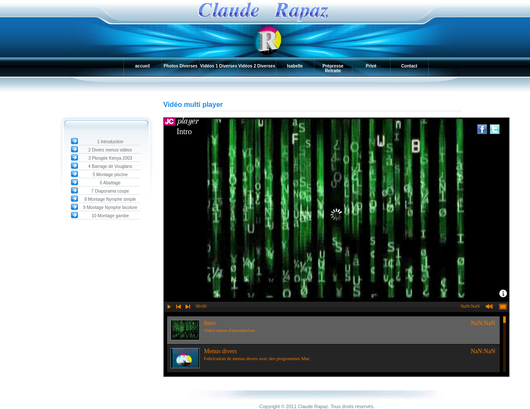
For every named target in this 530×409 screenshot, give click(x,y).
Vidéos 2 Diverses (256, 66)
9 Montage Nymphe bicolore (110, 207)
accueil (142, 66)
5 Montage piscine (110, 174)
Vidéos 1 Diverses (218, 66)
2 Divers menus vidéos (110, 150)
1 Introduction (110, 141)
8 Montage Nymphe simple (110, 199)
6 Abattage (110, 182)
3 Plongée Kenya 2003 (110, 158)
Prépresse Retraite (333, 68)
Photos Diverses (180, 66)
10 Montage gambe (110, 215)
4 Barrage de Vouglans (110, 166)
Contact (409, 66)
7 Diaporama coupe (110, 191)
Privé (371, 66)
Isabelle (295, 66)
